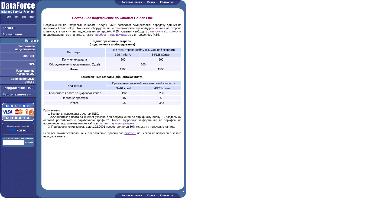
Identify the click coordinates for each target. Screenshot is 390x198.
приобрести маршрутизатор (113, 34)
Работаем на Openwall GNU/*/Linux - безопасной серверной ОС (93, 196)
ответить (130, 133)
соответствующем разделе (116, 123)
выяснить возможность (165, 31)
